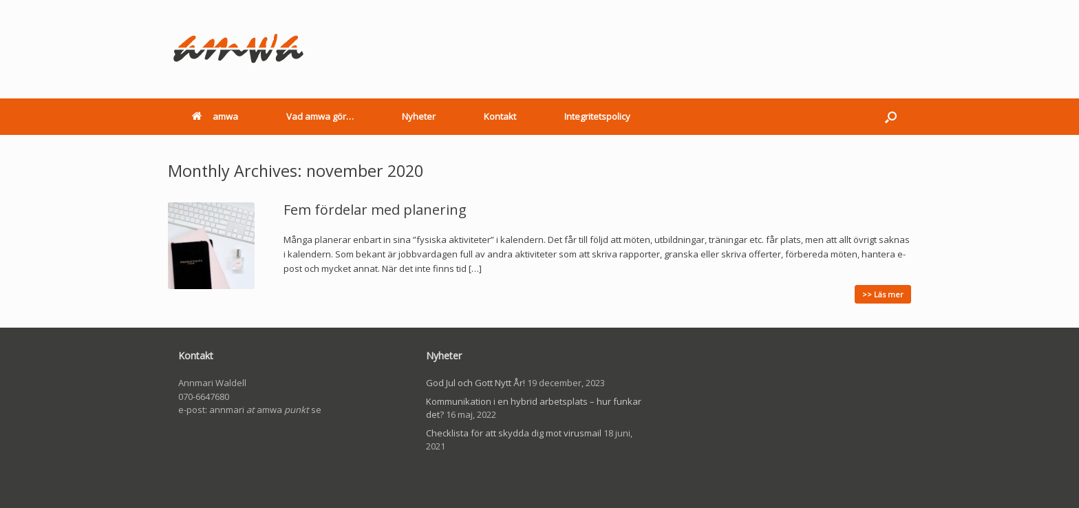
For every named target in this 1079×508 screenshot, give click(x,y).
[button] (890, 116)
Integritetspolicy (597, 116)
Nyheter (419, 116)
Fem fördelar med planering (375, 209)
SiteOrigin (560, 481)
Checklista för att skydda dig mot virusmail (513, 433)
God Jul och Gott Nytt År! (475, 383)
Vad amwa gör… (320, 116)
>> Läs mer (883, 294)
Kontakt (500, 116)
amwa (215, 116)
